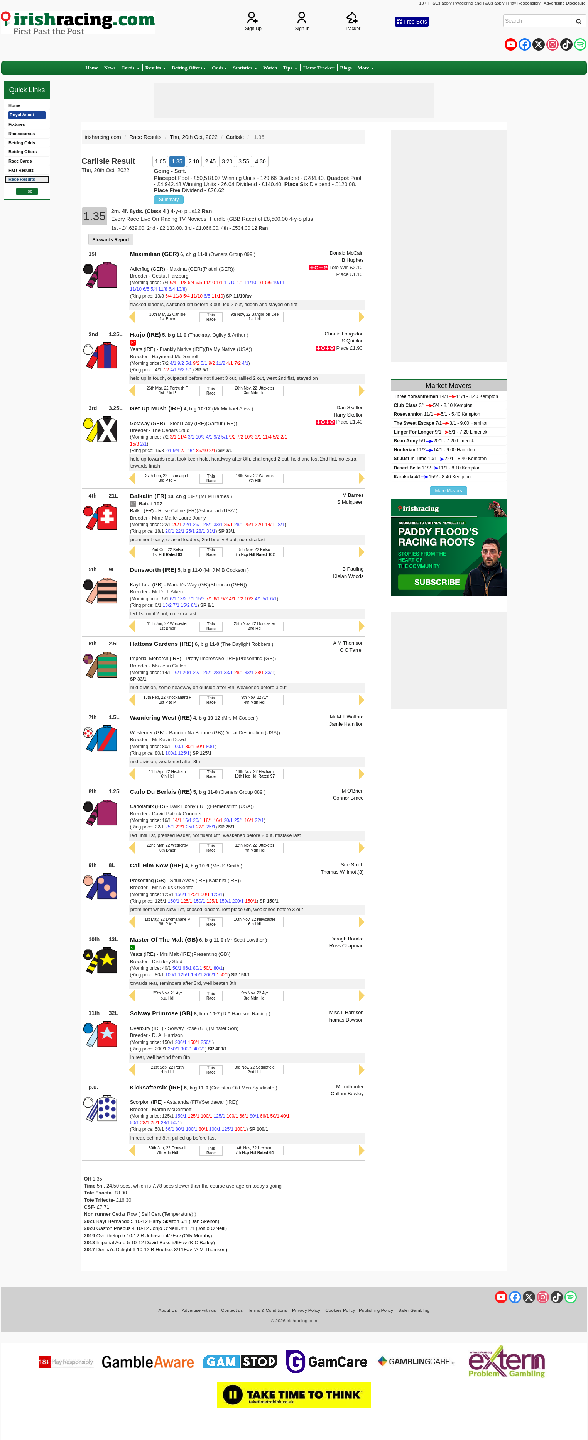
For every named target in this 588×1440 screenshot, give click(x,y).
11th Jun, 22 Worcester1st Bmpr (167, 626)
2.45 (210, 161)
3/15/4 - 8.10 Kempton (433, 405)
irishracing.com (103, 137)
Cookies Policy (340, 1310)
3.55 (243, 161)
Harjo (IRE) (145, 334)
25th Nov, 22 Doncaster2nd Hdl (254, 626)
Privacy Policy (306, 1310)
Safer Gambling (414, 1310)
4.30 (260, 161)
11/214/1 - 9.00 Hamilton (434, 449)
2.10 (194, 161)
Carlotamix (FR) (147, 806)
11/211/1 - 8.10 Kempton (437, 468)
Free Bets (412, 22)
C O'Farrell (352, 650)
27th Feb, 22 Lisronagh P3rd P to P (167, 478)
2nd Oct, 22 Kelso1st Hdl (167, 551)
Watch (270, 68)
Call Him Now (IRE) (157, 865)
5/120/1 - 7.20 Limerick (434, 441)
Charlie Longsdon (344, 334)
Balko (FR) (142, 510)
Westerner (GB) (147, 732)
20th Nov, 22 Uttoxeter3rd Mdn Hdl (254, 390)
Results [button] (155, 68)
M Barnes (352, 495)
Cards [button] (130, 68)
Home (92, 68)
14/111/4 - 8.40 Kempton (446, 396)
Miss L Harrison (346, 1012)
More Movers (448, 490)
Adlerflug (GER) (147, 269)
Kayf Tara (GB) (146, 585)
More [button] (366, 68)
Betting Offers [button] (189, 68)
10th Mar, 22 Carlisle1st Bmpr (167, 316)
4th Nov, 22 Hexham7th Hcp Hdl (254, 1150)
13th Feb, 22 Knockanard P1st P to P (167, 699)
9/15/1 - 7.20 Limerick (440, 432)
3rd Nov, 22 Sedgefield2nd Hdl (255, 1069)
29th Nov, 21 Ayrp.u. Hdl (167, 995)
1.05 (160, 161)
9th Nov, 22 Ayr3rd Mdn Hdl (254, 995)
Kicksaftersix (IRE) (156, 1087)
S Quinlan (353, 341)
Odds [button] (219, 68)
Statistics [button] (245, 68)
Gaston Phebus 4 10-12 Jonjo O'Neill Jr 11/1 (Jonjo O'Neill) (161, 1228)
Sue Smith (352, 864)
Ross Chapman (346, 946)
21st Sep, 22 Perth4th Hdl (167, 1069)
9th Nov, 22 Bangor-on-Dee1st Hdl (255, 316)
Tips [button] (290, 68)
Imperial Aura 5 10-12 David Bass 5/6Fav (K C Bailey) (155, 1242)
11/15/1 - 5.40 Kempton (437, 414)
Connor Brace (348, 798)
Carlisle (235, 137)
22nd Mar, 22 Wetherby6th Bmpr (167, 847)
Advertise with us (199, 1310)
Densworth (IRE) (153, 569)
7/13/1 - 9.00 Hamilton (441, 423)
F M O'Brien (350, 791)
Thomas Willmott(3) (342, 872)
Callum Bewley (347, 1093)
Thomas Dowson (345, 1020)
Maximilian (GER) (154, 254)
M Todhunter (349, 1086)
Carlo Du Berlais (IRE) (161, 791)
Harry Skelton (348, 415)
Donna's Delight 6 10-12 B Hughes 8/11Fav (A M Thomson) (161, 1249)
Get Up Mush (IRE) (156, 408)
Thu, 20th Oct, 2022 (194, 137)
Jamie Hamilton (346, 724)
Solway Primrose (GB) (161, 1013)
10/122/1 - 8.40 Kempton (440, 458)
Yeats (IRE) (142, 349)
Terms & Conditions (267, 1310)
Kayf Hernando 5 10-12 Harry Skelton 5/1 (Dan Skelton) (157, 1221)
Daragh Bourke (347, 939)
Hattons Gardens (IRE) (162, 643)
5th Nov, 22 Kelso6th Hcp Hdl (254, 551)
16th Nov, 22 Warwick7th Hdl (255, 478)
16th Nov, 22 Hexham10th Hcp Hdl (254, 773)
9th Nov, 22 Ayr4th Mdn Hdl (254, 699)
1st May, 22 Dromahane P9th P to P (167, 921)
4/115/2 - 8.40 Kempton (432, 476)
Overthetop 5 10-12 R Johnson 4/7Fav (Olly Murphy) (154, 1235)
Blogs (346, 68)
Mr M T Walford (347, 717)
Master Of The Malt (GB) (164, 939)
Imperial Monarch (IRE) (155, 658)
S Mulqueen (350, 502)
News (110, 68)
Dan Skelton (349, 407)
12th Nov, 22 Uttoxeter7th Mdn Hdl (254, 847)
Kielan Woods (348, 576)
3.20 (227, 161)
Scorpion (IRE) (146, 1102)
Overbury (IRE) (147, 1028)
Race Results (145, 137)
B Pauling (352, 569)
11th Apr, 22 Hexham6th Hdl (167, 773)
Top (28, 191)
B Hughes (353, 260)
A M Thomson (348, 643)
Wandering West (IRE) (161, 717)
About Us (167, 1310)
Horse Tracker (319, 68)
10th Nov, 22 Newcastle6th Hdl (254, 921)
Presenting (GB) (148, 880)
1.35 (177, 161)
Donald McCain (346, 253)
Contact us (232, 1310)
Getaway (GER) (147, 423)
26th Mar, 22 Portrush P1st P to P (167, 390)
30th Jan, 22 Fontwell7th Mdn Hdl (167, 1150)
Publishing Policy (376, 1310)
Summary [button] (169, 199)
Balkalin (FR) (148, 496)
